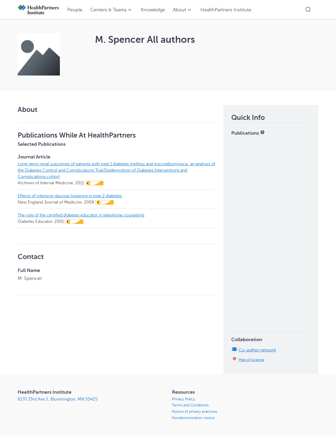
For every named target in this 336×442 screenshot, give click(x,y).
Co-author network (257, 350)
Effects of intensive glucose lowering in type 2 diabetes (70, 196)
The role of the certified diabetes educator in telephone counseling (81, 215)
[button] (308, 9)
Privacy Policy (183, 399)
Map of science (251, 360)
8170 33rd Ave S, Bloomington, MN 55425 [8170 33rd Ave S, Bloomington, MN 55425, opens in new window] (58, 399)
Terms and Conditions (190, 405)
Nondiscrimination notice (193, 418)
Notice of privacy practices (194, 412)
